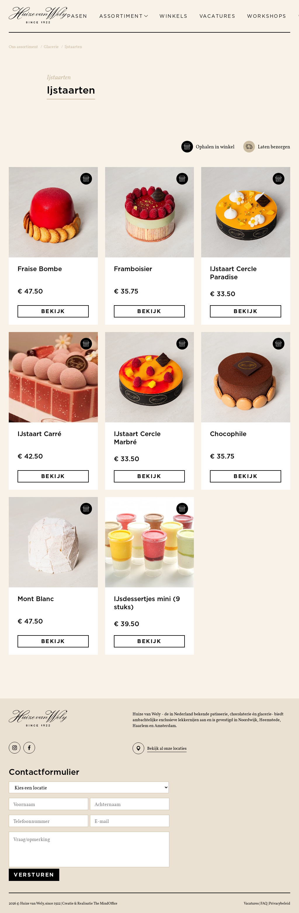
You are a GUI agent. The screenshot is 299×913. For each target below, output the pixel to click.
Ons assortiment (23, 46)
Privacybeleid (279, 903)
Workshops (266, 16)
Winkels (173, 16)
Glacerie (51, 46)
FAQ (264, 903)
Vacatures (217, 16)
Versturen (34, 874)
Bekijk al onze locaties (160, 748)
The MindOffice (105, 903)
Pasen (77, 16)
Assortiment (123, 16)
